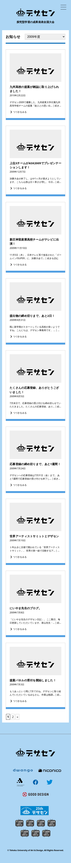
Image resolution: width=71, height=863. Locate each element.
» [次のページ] (17, 717)
